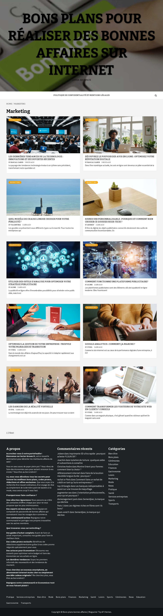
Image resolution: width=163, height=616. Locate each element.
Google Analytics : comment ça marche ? (110, 344)
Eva (12, 410)
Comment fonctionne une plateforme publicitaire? (116, 281)
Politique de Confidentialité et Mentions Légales (81, 95)
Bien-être (112, 453)
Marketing (15, 120)
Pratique (112, 489)
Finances (112, 467)
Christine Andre (64, 466)
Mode (111, 482)
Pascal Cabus (17, 162)
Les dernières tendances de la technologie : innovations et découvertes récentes (35, 158)
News (111, 485)
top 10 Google (63, 486)
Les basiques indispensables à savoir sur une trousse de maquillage (80, 487)
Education (113, 464)
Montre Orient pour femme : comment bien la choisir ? (80, 468)
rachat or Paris (64, 479)
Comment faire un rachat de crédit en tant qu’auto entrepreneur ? (79, 481)
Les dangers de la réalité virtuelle (30, 406)
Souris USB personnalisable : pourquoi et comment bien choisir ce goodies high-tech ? (119, 220)
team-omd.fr (63, 512)
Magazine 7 (94, 612)
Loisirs (111, 475)
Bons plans (113, 457)
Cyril (13, 350)
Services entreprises (118, 496)
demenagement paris (67, 499)
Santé (111, 493)
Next (11, 433)
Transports (113, 503)
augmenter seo (64, 492)
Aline (13, 287)
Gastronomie (114, 471)
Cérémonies (114, 460)
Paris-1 (60, 505)
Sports (111, 500)
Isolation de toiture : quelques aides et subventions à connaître (81, 461)
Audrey (91, 225)
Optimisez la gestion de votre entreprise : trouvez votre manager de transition (39, 345)
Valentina (16, 225)
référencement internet (68, 473)
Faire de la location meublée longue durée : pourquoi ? (80, 474)
